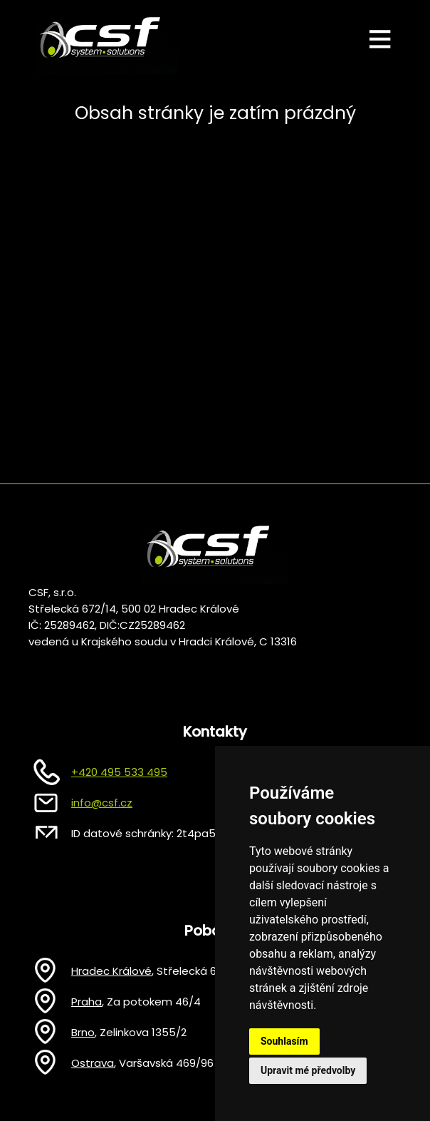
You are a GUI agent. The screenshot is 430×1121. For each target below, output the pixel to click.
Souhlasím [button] (284, 1041)
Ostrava (92, 1062)
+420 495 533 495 (119, 771)
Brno (83, 1032)
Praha (86, 1001)
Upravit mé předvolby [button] (308, 1070)
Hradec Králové (111, 970)
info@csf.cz (101, 802)
